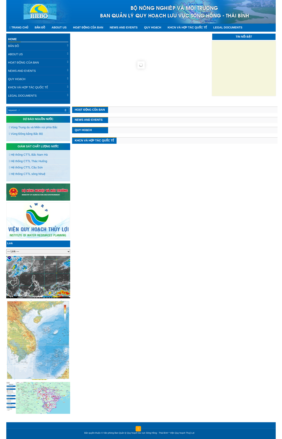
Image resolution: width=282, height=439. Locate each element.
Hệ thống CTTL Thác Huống (28, 161)
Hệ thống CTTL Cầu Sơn (26, 167)
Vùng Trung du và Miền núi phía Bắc (33, 127)
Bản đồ (40, 27)
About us (59, 27)
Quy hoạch (152, 27)
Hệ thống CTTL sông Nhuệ (27, 174)
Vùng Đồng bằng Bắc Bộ (26, 133)
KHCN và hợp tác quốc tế (187, 27)
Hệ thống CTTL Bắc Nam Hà (28, 154)
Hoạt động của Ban (88, 27)
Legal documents (227, 27)
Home (12, 39)
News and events (124, 27)
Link (10, 243)
